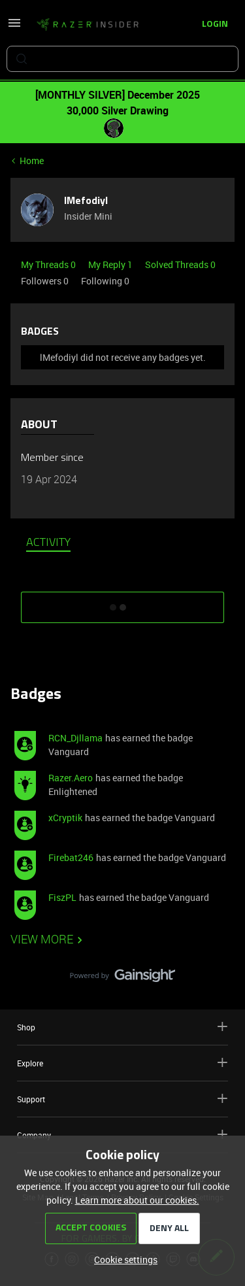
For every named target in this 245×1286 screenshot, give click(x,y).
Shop (122, 1026)
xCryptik (65, 817)
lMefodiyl (86, 201)
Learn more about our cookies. (137, 1200)
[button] (14, 27)
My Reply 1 (111, 264)
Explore (122, 1062)
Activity (48, 543)
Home (32, 160)
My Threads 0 (49, 264)
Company (122, 1134)
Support (122, 1098)
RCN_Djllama (75, 738)
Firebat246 (70, 857)
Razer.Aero (70, 777)
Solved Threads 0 (180, 264)
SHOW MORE (123, 602)
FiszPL (62, 897)
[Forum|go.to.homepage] (87, 24)
